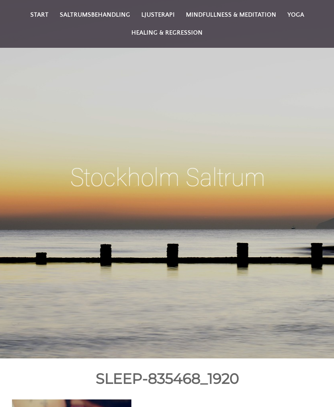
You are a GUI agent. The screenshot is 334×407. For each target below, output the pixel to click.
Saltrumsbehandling (95, 14)
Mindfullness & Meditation (231, 14)
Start (39, 14)
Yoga (295, 14)
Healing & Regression (167, 32)
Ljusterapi (158, 14)
